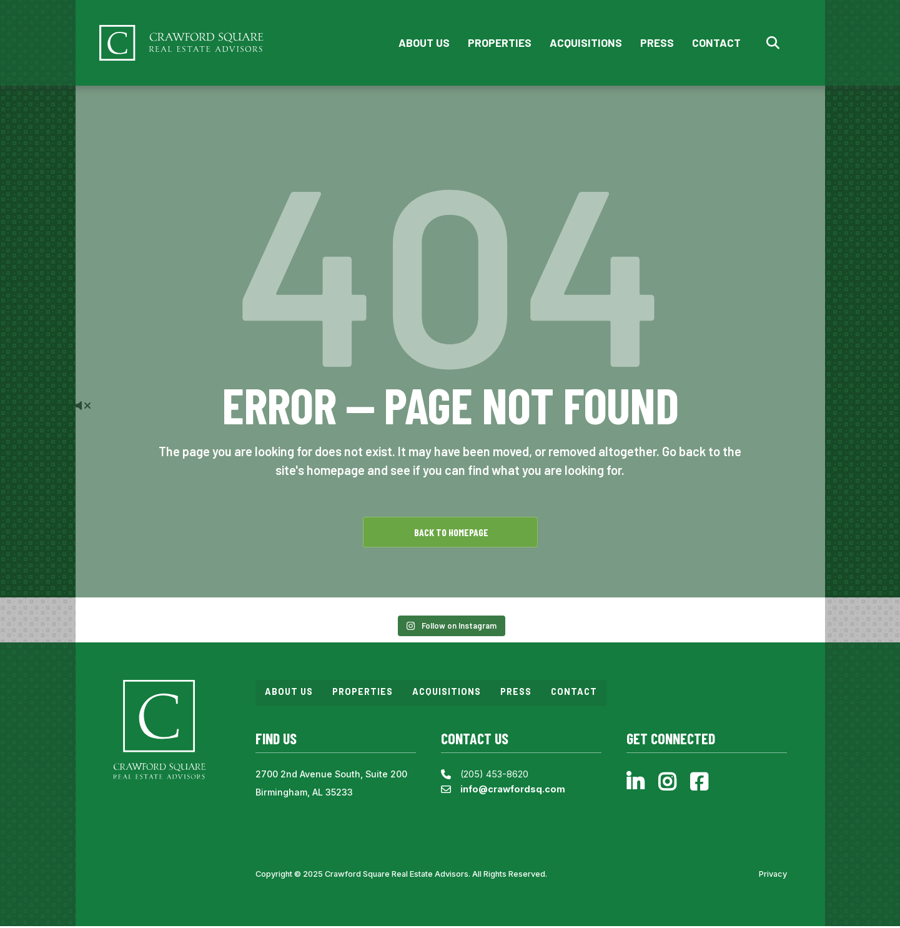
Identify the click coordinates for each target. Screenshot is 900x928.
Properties (499, 43)
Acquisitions (585, 43)
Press (656, 43)
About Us (423, 43)
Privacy (773, 876)
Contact (715, 43)
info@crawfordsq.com (512, 790)
